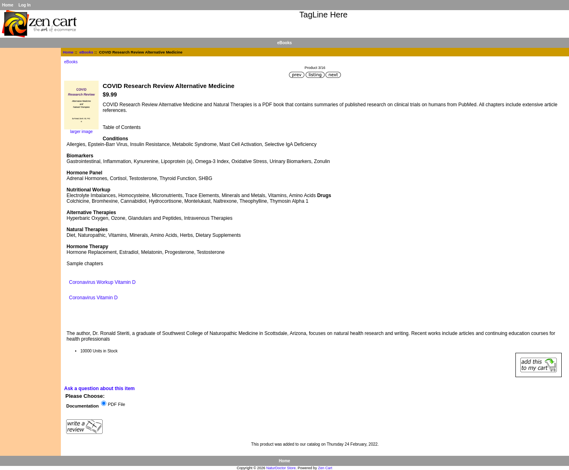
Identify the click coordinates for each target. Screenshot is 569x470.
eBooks (86, 52)
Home (7, 5)
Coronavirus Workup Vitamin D (102, 282)
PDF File (116, 404)
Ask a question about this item (99, 388)
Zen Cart (325, 468)
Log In (25, 5)
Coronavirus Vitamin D (93, 297)
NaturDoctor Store (281, 468)
